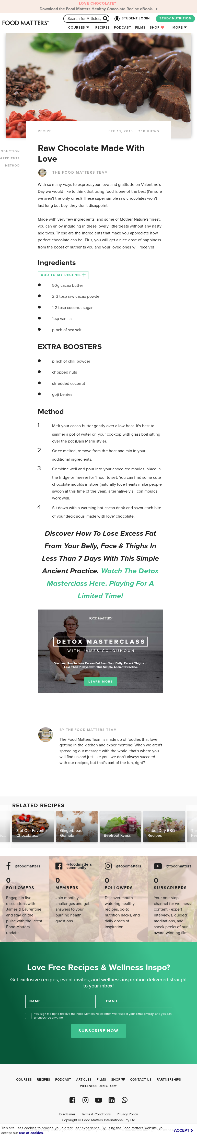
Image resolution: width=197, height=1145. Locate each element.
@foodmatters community (79, 866)
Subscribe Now (98, 1030)
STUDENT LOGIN (131, 18)
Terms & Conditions (96, 1114)
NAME (35, 1001)
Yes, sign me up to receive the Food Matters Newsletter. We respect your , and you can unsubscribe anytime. (103, 1015)
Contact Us (141, 1080)
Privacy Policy (127, 1114)
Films (140, 28)
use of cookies (31, 1133)
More (177, 28)
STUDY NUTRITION (175, 18)
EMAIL (112, 1001)
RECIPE (45, 131)
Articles (83, 1080)
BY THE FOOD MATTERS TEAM (88, 730)
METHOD (12, 165)
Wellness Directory (98, 1086)
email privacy (145, 1014)
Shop (157, 28)
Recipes (102, 28)
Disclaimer (67, 1114)
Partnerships (169, 1080)
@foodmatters (27, 866)
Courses (76, 28)
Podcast (122, 28)
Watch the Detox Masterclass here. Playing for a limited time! (103, 583)
